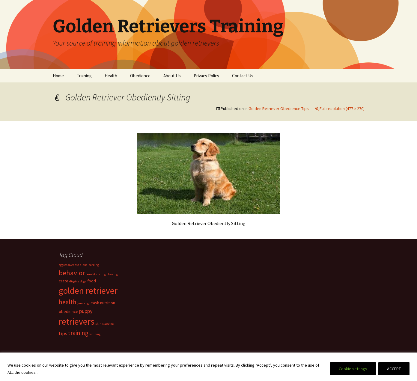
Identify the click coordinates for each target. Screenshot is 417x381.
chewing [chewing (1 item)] (112, 274)
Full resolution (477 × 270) (342, 108)
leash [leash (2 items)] (94, 302)
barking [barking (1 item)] (93, 265)
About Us (172, 76)
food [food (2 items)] (91, 281)
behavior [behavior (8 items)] (72, 273)
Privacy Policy (206, 76)
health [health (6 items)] (67, 302)
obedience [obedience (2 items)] (68, 311)
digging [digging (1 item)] (74, 281)
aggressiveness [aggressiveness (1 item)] (69, 265)
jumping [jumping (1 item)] (83, 303)
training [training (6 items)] (78, 333)
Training (84, 76)
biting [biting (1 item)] (102, 274)
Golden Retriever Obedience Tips (279, 108)
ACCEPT (394, 368)
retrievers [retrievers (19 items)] (76, 321)
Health (111, 76)
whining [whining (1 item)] (94, 334)
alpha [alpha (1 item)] (84, 265)
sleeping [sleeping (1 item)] (108, 324)
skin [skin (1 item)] (98, 324)
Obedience (140, 76)
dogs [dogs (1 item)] (83, 281)
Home (58, 76)
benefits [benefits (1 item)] (91, 274)
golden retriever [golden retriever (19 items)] (88, 290)
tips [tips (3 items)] (63, 333)
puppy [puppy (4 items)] (85, 311)
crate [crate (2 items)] (63, 281)
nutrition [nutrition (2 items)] (107, 302)
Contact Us (242, 76)
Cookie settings (353, 368)
